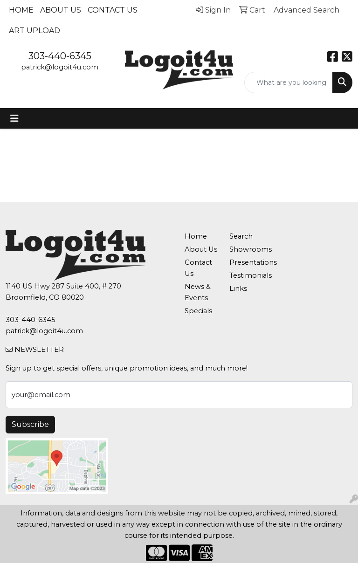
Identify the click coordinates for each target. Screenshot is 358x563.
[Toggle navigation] (14, 118)
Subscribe (30, 424)
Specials (198, 311)
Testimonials (246, 275)
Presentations (246, 262)
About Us (60, 10)
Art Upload (34, 30)
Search (241, 236)
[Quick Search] (288, 82)
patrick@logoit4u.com (59, 67)
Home (21, 10)
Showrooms (246, 249)
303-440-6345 (59, 56)
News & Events (198, 292)
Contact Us (113, 10)
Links (238, 288)
